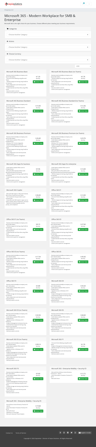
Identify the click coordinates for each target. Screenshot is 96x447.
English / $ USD (85, 433)
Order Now (38, 82)
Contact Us (9, 433)
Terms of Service (21, 433)
